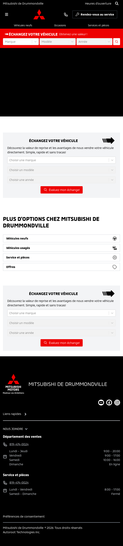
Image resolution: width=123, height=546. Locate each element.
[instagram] (117, 402)
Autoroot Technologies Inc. (21, 532)
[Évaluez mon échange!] (116, 41)
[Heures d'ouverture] (98, 3)
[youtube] (101, 402)
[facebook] (109, 402)
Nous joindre (13, 428)
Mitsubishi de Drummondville (23, 3)
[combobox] (5, 41)
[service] (118, 14)
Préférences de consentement (24, 516)
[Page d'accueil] (13, 384)
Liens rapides (12, 413)
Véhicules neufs (23, 25)
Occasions (60, 25)
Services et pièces (98, 25)
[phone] (66, 14)
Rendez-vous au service (95, 15)
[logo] (39, 14)
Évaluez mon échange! (61, 190)
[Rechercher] (117, 3)
